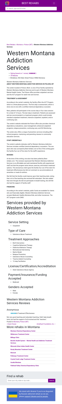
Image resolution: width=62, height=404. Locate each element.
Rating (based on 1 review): (23, 73)
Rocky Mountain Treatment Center (22, 349)
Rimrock (13, 353)
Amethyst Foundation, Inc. (46, 324)
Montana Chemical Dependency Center (23, 331)
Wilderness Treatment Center (20, 334)
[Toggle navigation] (54, 3)
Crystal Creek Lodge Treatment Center (23, 359)
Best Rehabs (30, 3)
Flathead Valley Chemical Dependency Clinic (25, 365)
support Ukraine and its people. (36, 396)
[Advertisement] (31, 26)
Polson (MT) (28, 45)
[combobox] (31, 8)
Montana (20, 45)
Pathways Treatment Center (19, 356)
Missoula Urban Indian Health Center (22, 346)
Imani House (11, 324)
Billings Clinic (15, 337)
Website (14, 76)
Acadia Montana (16, 362)
